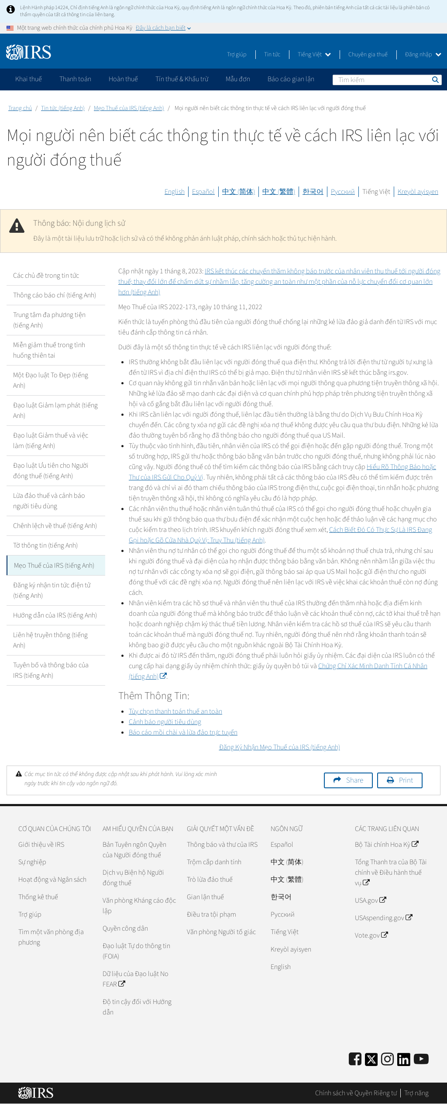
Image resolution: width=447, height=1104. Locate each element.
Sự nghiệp (32, 862)
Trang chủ (20, 108)
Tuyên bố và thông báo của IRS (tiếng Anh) (51, 670)
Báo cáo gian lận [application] (291, 79)
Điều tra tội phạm (211, 914)
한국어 (313, 192)
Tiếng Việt (314, 54)
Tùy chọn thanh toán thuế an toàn (175, 711)
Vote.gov (371, 935)
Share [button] (354, 780)
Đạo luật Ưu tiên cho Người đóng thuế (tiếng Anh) (51, 471)
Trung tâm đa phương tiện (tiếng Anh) (49, 320)
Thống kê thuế (38, 897)
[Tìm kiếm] (387, 80)
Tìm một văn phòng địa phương (51, 937)
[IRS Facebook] (355, 1059)
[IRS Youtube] (421, 1059)
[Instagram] (387, 1059)
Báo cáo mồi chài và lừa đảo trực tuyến (183, 732)
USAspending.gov (383, 918)
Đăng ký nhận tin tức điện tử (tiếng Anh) (51, 590)
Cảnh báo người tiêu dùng (165, 722)
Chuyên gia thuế (368, 54)
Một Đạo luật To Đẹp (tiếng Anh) (50, 380)
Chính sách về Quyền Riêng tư (356, 1093)
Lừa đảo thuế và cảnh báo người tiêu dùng (49, 501)
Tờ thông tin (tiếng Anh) (45, 545)
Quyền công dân (125, 928)
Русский (343, 192)
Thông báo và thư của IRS (222, 844)
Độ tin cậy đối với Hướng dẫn (137, 1007)
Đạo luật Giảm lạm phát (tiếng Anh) (55, 410)
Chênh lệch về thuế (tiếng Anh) (55, 526)
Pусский (283, 914)
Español (203, 192)
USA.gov (370, 900)
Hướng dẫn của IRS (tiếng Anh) (55, 615)
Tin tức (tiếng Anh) (63, 108)
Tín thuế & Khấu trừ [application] (181, 79)
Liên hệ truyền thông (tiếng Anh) (50, 640)
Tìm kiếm (434, 79)
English (175, 192)
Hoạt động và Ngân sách (52, 879)
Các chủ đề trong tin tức (46, 275)
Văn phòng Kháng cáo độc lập (139, 906)
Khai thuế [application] (28, 79)
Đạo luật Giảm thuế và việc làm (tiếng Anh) (50, 441)
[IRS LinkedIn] (403, 1062)
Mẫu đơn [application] (238, 79)
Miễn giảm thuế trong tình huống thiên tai (49, 350)
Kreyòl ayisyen (418, 192)
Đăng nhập (423, 54)
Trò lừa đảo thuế (210, 879)
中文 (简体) (238, 192)
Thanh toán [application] (75, 79)
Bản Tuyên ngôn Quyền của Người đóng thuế (134, 850)
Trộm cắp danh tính (214, 862)
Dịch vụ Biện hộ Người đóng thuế (133, 878)
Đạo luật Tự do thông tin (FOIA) (136, 951)
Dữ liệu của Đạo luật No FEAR (135, 979)
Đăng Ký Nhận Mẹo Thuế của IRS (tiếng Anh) (279, 747)
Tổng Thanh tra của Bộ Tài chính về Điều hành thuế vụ (391, 872)
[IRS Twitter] (371, 1062)
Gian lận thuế (205, 897)
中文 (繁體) (278, 192)
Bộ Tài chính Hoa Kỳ (386, 844)
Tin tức (272, 54)
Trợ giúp (237, 54)
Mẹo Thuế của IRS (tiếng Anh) (129, 108)
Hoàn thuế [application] (123, 79)
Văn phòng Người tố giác (221, 932)
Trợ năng (416, 1093)
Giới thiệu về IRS (41, 844)
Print (406, 780)
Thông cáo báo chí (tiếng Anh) (54, 295)
